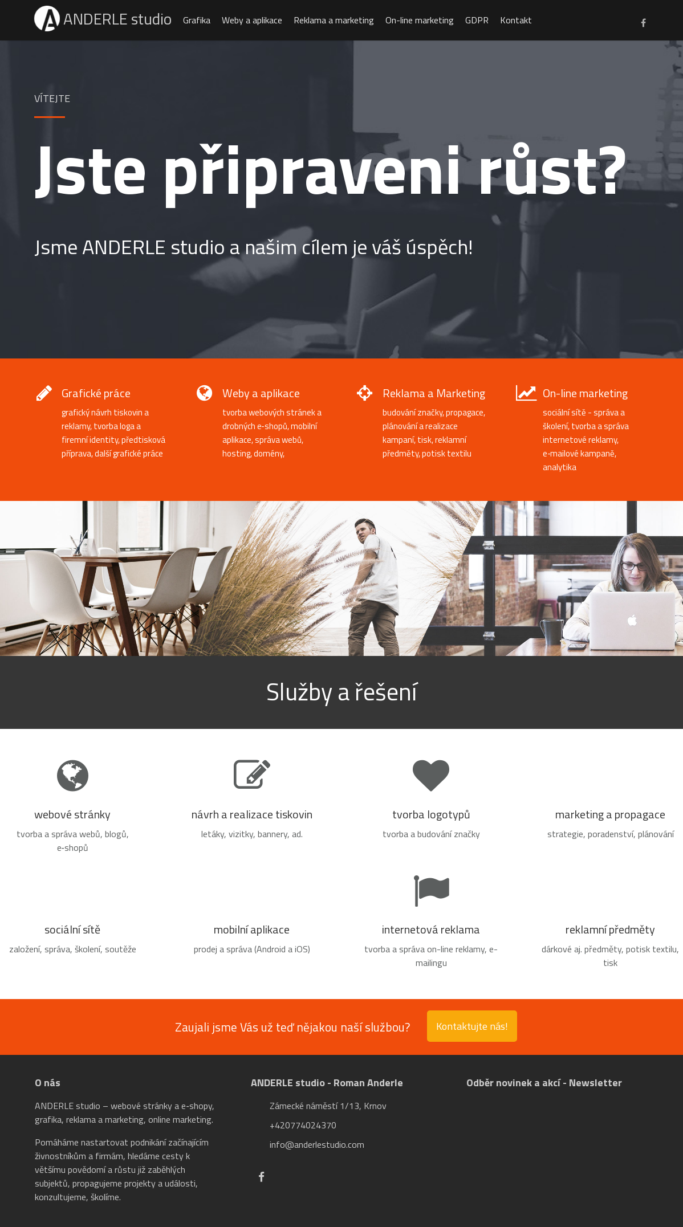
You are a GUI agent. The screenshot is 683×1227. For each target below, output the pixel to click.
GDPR (478, 20)
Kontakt (518, 20)
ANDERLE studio (103, 18)
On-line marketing (421, 20)
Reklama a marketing (335, 20)
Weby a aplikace (253, 20)
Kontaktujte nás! (472, 1026)
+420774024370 (303, 1125)
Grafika (198, 20)
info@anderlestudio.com (317, 1144)
